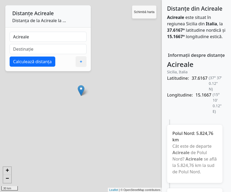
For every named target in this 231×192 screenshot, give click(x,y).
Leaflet (113, 189)
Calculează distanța (32, 62)
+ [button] (7, 171)
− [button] (7, 179)
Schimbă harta (144, 12)
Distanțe (22, 13)
